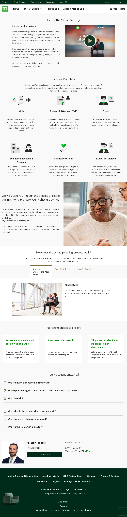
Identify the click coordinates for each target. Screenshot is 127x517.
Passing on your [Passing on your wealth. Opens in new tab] (62, 340)
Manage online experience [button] (77, 482)
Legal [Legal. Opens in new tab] (67, 490)
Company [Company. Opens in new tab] (92, 476)
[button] (90, 41)
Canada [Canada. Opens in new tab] (63, 506)
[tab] (41, 271)
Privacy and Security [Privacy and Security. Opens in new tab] (51, 490)
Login (120, 2)
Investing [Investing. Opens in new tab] (50, 2)
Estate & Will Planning (73, 9)
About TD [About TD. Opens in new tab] (63, 2)
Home (16, 9)
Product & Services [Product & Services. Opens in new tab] (110, 476)
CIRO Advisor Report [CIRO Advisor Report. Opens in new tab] (73, 476)
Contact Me (117, 9)
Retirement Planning (33, 9)
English (109, 2)
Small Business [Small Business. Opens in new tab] (20, 2)
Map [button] (88, 451)
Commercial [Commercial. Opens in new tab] (36, 2)
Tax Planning (52, 9)
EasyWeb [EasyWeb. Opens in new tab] (55, 482)
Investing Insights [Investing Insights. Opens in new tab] (50, 476)
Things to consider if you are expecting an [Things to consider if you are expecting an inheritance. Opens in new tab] (104, 343)
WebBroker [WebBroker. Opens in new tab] (42, 482)
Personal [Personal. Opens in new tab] (5, 2)
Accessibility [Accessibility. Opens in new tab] (80, 490)
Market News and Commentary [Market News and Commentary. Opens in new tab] (23, 476)
